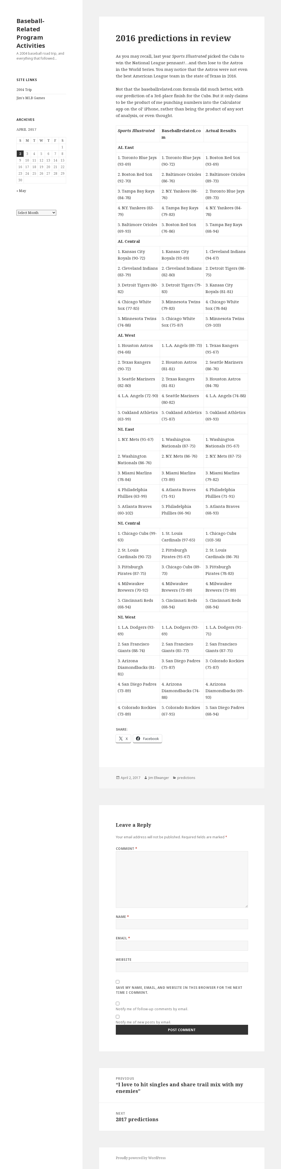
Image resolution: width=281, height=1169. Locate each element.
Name (122, 916)
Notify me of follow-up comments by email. (152, 1009)
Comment (126, 848)
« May (21, 190)
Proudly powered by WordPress (141, 1158)
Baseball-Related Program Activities (30, 32)
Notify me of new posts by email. (143, 1022)
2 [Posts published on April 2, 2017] (20, 153)
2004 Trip (24, 89)
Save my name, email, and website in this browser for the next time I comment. (179, 990)
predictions (186, 777)
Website (124, 959)
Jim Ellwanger (158, 777)
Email (123, 938)
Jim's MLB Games (30, 98)
